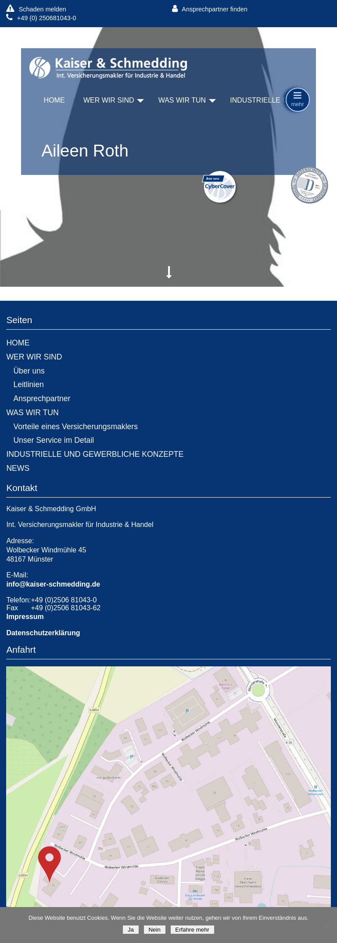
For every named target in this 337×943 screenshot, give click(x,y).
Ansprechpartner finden (209, 9)
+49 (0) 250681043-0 (41, 18)
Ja (130, 929)
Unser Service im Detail (53, 440)
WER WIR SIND (108, 100)
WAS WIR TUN (182, 100)
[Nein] (326, 925)
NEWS (17, 468)
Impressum (24, 616)
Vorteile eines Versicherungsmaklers (75, 426)
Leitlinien (28, 384)
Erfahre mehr (192, 929)
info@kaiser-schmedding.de (53, 584)
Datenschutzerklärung (43, 633)
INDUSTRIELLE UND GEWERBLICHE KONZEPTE (94, 454)
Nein (154, 929)
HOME (54, 100)
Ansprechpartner (41, 398)
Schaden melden (36, 9)
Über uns (28, 371)
